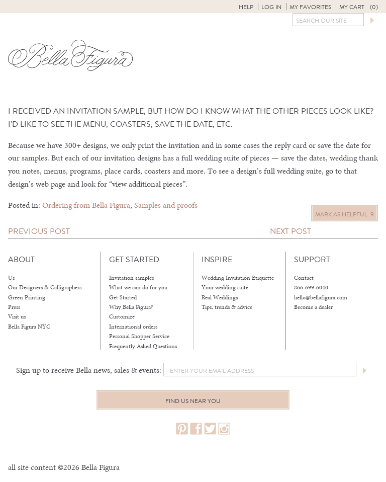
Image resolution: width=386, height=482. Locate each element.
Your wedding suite (225, 287)
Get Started (123, 297)
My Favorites (310, 7)
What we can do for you (138, 287)
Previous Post (39, 231)
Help (246, 7)
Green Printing (26, 297)
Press (14, 306)
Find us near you (193, 401)
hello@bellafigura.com (320, 297)
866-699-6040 (311, 287)
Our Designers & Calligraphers (44, 287)
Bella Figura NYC (29, 326)
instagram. (224, 429)
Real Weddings (220, 297)
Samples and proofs (166, 205)
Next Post (290, 231)
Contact (304, 277)
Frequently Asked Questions (143, 346)
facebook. (196, 429)
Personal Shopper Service (139, 336)
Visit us (17, 316)
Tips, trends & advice (227, 306)
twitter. (210, 429)
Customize (122, 316)
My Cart (358, 7)
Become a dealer (313, 306)
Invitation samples (131, 277)
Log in (271, 7)
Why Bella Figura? (131, 306)
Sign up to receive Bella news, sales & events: (88, 370)
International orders (133, 326)
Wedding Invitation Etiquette (238, 277)
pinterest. (182, 429)
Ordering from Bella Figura (86, 205)
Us (11, 277)
